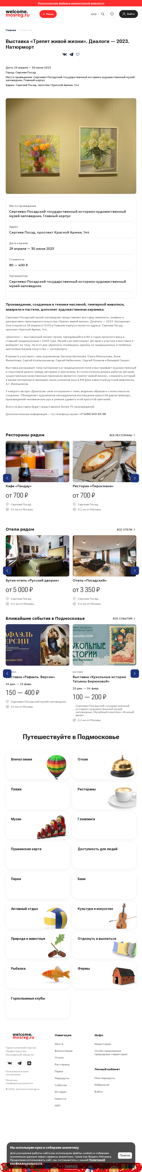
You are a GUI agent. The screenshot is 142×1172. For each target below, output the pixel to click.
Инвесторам (102, 1044)
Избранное (101, 1084)
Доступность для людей (97, 849)
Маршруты (62, 1078)
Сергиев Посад (25, 72)
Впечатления (21, 759)
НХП (57, 1105)
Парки (16, 879)
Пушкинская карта (26, 849)
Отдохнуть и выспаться (97, 939)
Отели (83, 759)
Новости (60, 1098)
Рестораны (87, 789)
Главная (11, 30)
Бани (81, 879)
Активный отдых (24, 909)
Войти (98, 1091)
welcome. (23, 1036)
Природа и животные (28, 939)
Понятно (125, 1155)
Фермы (84, 969)
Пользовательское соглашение (17, 1073)
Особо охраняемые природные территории (110, 1052)
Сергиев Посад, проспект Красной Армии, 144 (47, 85)
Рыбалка (18, 969)
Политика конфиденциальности (19, 1082)
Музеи (16, 819)
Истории (60, 1091)
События (26, 30)
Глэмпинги (86, 819)
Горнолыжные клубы (28, 998)
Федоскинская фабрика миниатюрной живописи (71, 3)
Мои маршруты (104, 1078)
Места (59, 1044)
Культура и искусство (95, 909)
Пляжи (16, 789)
